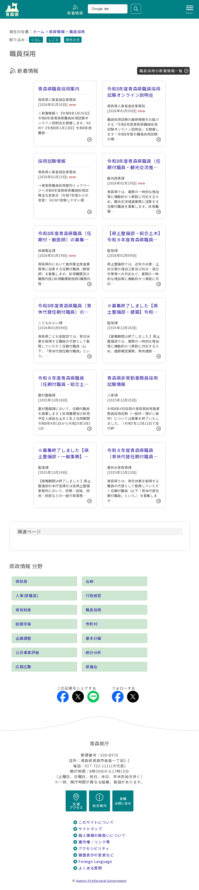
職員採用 (77, 31)
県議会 (91, 666)
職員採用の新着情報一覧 (161, 70)
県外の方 (73, 39)
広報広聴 (23, 666)
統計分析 (93, 652)
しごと (53, 39)
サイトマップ (90, 828)
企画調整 (23, 638)
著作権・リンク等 (94, 842)
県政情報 (57, 31)
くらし (36, 39)
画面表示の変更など (96, 855)
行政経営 (93, 595)
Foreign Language (95, 861)
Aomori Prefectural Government (101, 880)
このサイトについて (96, 822)
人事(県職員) (27, 595)
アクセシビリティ (93, 848)
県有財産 (23, 609)
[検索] (107, 9)
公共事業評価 (27, 652)
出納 (90, 581)
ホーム (39, 31)
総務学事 (23, 624)
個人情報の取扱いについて (101, 835)
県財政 (21, 581)
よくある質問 (90, 868)
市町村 (91, 624)
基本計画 (93, 638)
